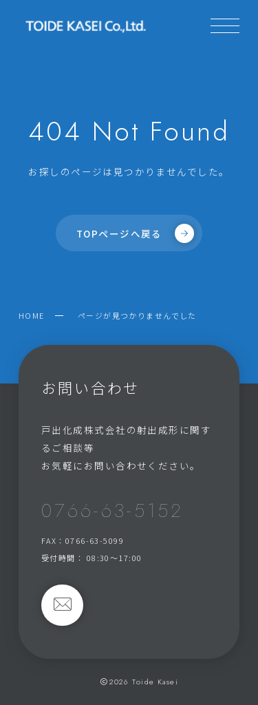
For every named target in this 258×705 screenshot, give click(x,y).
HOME (32, 315)
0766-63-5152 (112, 510)
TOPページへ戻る (135, 233)
